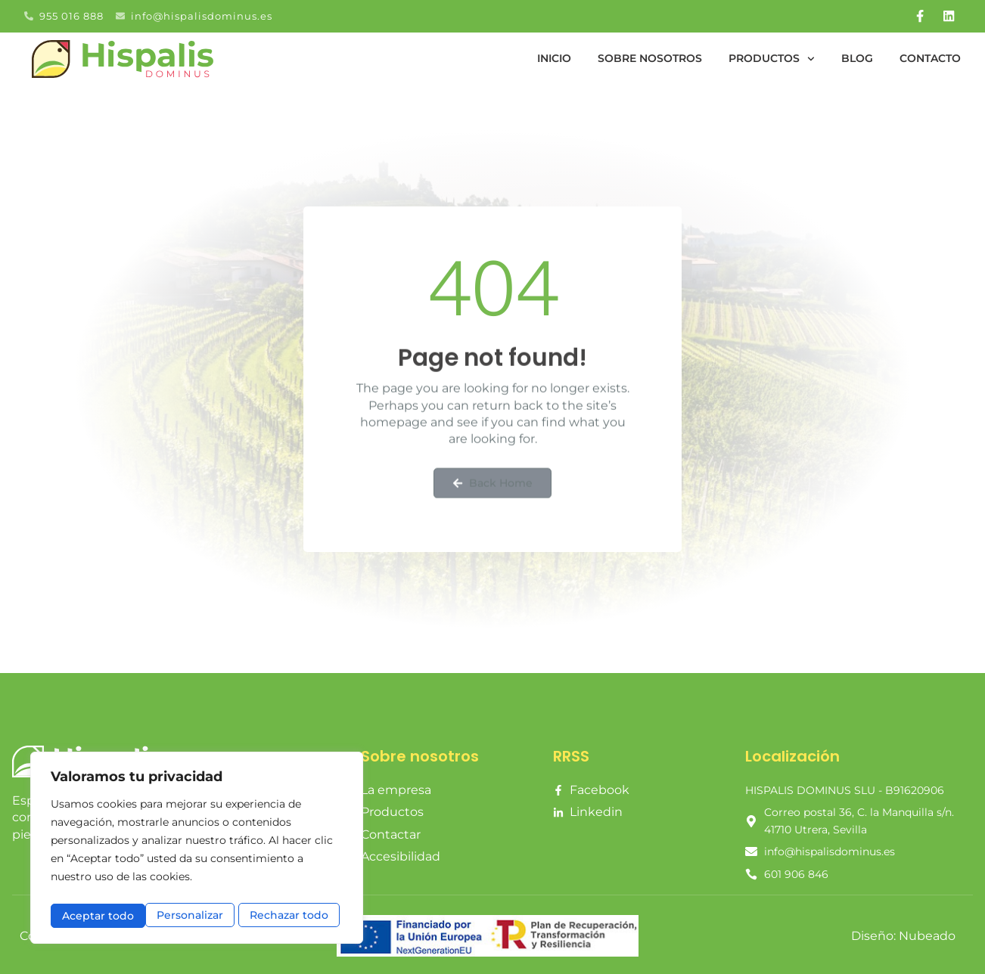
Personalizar (94, 915)
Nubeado (927, 933)
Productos (772, 55)
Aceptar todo (296, 915)
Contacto (930, 55)
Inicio (554, 55)
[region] (196, 850)
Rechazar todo (195, 915)
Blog (857, 55)
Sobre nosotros (650, 55)
